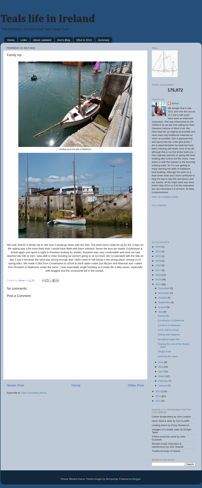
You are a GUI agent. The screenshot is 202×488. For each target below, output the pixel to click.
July (160, 311)
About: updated (42, 39)
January (163, 385)
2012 (158, 396)
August (162, 307)
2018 (158, 265)
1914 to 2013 (84, 39)
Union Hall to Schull (168, 330)
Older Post (136, 385)
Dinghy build (164, 351)
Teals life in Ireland (48, 19)
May (161, 366)
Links (24, 39)
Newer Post (15, 385)
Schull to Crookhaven (169, 325)
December (164, 288)
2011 (158, 400)
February (163, 381)
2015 (158, 279)
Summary (103, 39)
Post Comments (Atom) (33, 392)
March (162, 376)
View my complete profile (165, 197)
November (164, 293)
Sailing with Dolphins (169, 334)
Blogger (136, 479)
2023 (158, 256)
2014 (158, 284)
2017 (158, 270)
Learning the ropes (168, 356)
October (163, 297)
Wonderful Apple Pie (168, 339)
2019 (158, 260)
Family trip (163, 316)
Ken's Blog (63, 39)
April (161, 371)
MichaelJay (112, 479)
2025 (158, 246)
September (164, 302)
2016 (158, 275)
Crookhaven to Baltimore (171, 320)
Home (10, 39)
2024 (158, 251)
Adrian (175, 103)
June (161, 362)
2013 (158, 391)
